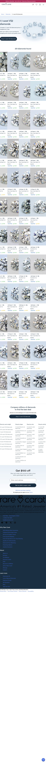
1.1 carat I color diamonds (30, 446)
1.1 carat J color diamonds (31, 450)
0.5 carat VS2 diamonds (6, 427)
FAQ (4, 561)
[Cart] (40, 4)
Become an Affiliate (8, 563)
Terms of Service (22, 591)
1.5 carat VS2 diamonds (6, 437)
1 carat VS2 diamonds (5, 432)
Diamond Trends (7, 580)
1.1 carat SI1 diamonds (41, 431)
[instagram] (15, 522)
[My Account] (36, 4)
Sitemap (5, 567)
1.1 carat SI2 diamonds (41, 427)
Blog (4, 584)
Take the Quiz (6, 586)
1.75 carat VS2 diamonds (6, 439)
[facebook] (2, 522)
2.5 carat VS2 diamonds (6, 444)
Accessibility (31, 591)
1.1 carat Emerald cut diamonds (20, 438)
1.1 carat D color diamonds (31, 427)
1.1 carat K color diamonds (31, 453)
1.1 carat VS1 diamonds (41, 435)
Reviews (5, 555)
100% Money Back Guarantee (10, 530)
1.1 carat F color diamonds (31, 435)
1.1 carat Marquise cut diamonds (20, 435)
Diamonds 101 (6, 576)
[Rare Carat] (6, 4)
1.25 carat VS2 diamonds (6, 434)
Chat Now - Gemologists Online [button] (11, 515)
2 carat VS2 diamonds (5, 441)
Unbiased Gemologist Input (10, 532)
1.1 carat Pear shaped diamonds (20, 442)
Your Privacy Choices (12, 591)
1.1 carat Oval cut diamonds (19, 446)
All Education (6, 582)
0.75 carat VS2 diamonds (6, 429)
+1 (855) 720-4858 (7, 518)
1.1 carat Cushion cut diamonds (20, 461)
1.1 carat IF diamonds (41, 446)
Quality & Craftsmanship (9, 540)
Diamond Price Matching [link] (9, 542)
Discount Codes (7, 559)
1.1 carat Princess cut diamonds (20, 431)
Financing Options (7, 545)
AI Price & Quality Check (9, 534)
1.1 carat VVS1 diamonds (41, 442)
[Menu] (43, 4)
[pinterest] (6, 522)
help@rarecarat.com (8, 520)
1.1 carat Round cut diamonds (20, 427)
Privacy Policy (3, 591)
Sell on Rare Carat (7, 565)
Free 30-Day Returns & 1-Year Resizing (13, 538)
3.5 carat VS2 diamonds (6, 449)
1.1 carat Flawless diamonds (40, 451)
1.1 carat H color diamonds (31, 442)
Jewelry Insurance (7, 547)
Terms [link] (30, 492)
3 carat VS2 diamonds (5, 446)
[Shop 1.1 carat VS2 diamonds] (8, 39)
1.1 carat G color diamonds (31, 438)
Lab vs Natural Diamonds (9, 578)
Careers (5, 570)
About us (5, 553)
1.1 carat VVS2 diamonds (41, 438)
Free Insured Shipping (8, 536)
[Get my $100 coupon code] (23, 485)
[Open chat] (43, 759)
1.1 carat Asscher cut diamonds (20, 457)
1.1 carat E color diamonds (31, 431)
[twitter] (11, 522)
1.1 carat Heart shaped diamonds (21, 450)
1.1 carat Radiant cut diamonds (20, 453)
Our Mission (6, 557)
